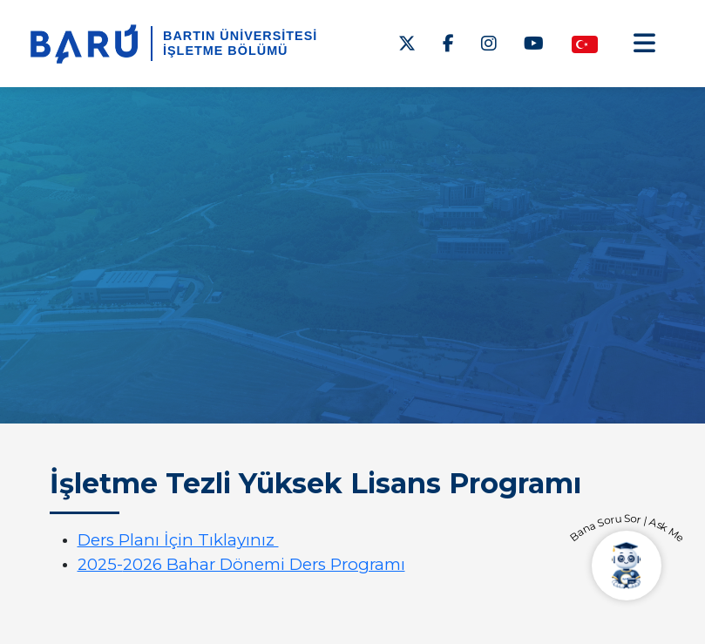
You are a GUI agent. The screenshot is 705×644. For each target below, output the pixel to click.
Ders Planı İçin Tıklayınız (178, 540)
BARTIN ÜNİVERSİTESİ (240, 36)
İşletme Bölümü (225, 51)
